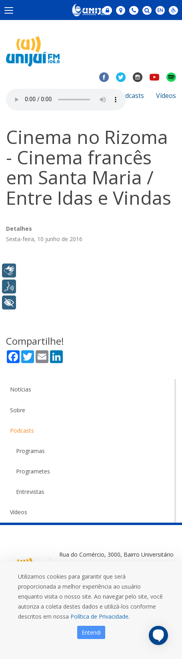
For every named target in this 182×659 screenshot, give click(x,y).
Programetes (33, 471)
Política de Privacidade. (100, 616)
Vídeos (166, 95)
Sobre (17, 410)
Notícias (20, 389)
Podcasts (130, 95)
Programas (30, 451)
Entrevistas (30, 491)
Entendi (91, 632)
